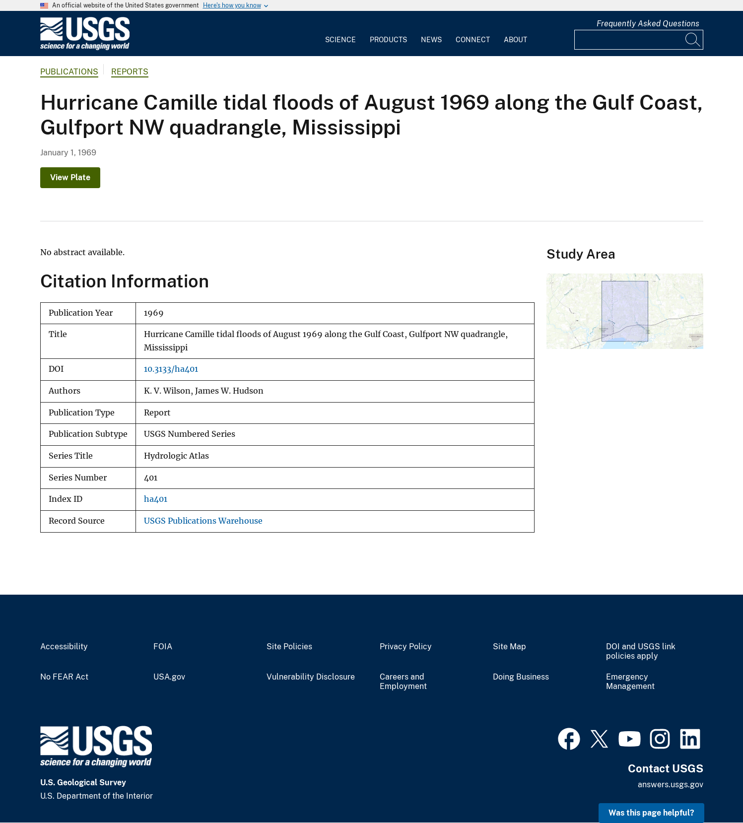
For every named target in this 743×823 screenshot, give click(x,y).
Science (340, 40)
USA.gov (169, 677)
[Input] (638, 40)
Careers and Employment (403, 682)
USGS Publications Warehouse (203, 521)
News (431, 40)
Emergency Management (630, 682)
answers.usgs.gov (670, 784)
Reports (129, 71)
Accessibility (64, 646)
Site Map (509, 646)
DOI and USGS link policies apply (640, 651)
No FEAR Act (64, 677)
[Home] (85, 48)
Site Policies (289, 646)
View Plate (70, 177)
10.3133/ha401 (171, 369)
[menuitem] (340, 34)
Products (388, 40)
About (515, 40)
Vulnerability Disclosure (311, 677)
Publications (69, 71)
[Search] (693, 40)
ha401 (155, 499)
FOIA (162, 646)
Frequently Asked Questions (648, 23)
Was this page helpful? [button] (651, 813)
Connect (473, 40)
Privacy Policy (406, 646)
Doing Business (521, 677)
